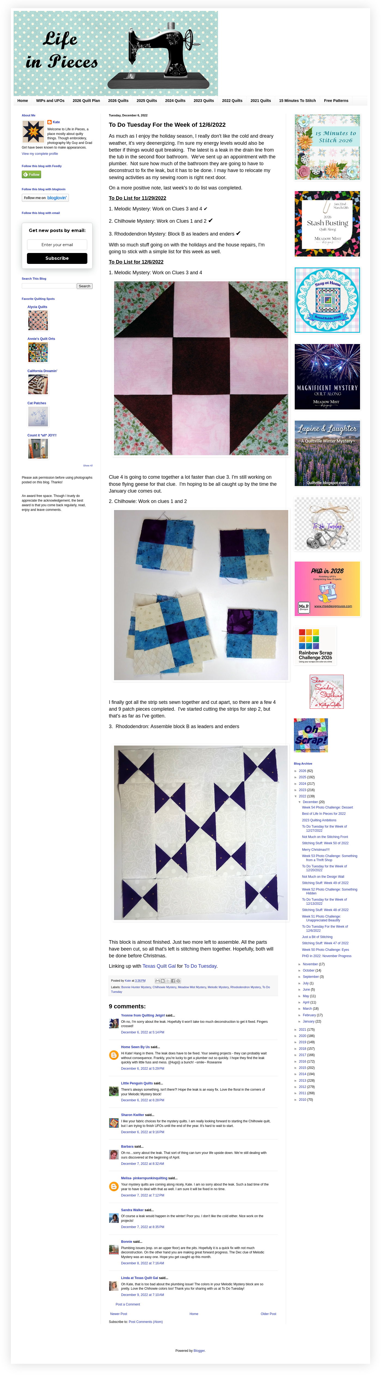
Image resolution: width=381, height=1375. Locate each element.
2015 (303, 1068)
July (306, 983)
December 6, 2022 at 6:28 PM (142, 1100)
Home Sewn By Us (135, 1047)
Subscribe (57, 258)
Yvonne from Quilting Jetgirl (143, 1015)
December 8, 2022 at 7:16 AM (142, 1263)
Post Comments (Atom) (146, 1322)
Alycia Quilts (37, 307)
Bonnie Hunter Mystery (136, 987)
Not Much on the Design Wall (323, 877)
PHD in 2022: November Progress (326, 956)
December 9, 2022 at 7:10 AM (142, 1295)
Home (22, 100)
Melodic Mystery (218, 987)
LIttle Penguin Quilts (137, 1083)
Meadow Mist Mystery (192, 987)
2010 (303, 1100)
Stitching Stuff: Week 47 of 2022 (325, 943)
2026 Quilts (118, 100)
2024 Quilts (175, 100)
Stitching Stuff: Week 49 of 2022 (325, 883)
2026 (303, 771)
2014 (303, 1074)
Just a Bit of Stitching (317, 937)
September (311, 977)
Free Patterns (336, 100)
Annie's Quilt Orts (41, 339)
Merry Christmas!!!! (316, 850)
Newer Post (118, 1314)
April (306, 1002)
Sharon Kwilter (132, 1115)
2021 (303, 1030)
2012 (303, 1087)
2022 (303, 796)
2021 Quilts (261, 100)
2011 (303, 1093)
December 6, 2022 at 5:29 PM (142, 1069)
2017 (303, 1055)
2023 (303, 790)
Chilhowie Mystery (164, 987)
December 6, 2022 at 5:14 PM (142, 1032)
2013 (303, 1080)
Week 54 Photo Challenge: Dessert (327, 807)
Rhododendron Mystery (245, 987)
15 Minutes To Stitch (297, 100)
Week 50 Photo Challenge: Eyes (325, 950)
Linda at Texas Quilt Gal (139, 1278)
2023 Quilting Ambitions (319, 820)
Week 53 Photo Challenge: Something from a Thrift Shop (329, 858)
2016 (303, 1061)
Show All (88, 465)
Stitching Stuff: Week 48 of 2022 (325, 910)
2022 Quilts (232, 100)
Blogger (199, 1351)
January (309, 1021)
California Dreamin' (42, 371)
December (311, 802)
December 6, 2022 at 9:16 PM (142, 1132)
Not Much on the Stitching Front (325, 837)
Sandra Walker (132, 1210)
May (306, 996)
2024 (303, 784)
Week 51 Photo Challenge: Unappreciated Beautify (321, 918)
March (308, 1009)
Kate (56, 122)
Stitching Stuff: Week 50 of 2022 (325, 843)
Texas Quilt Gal (159, 966)
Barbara (127, 1146)
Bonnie (126, 1242)
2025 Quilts (147, 100)
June (307, 989)
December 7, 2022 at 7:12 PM (142, 1195)
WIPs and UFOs (50, 100)
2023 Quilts (204, 100)
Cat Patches (36, 403)
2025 (303, 777)
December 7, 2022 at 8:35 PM (142, 1227)
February (310, 1015)
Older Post (268, 1314)
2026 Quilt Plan (86, 100)
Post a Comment (128, 1304)
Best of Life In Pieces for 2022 (324, 814)
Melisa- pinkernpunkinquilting (144, 1178)
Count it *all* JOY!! (42, 435)
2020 (303, 1036)
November (311, 964)
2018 (303, 1049)
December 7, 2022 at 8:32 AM (142, 1164)
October (309, 970)
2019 (303, 1042)
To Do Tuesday (200, 966)
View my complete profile (40, 154)
